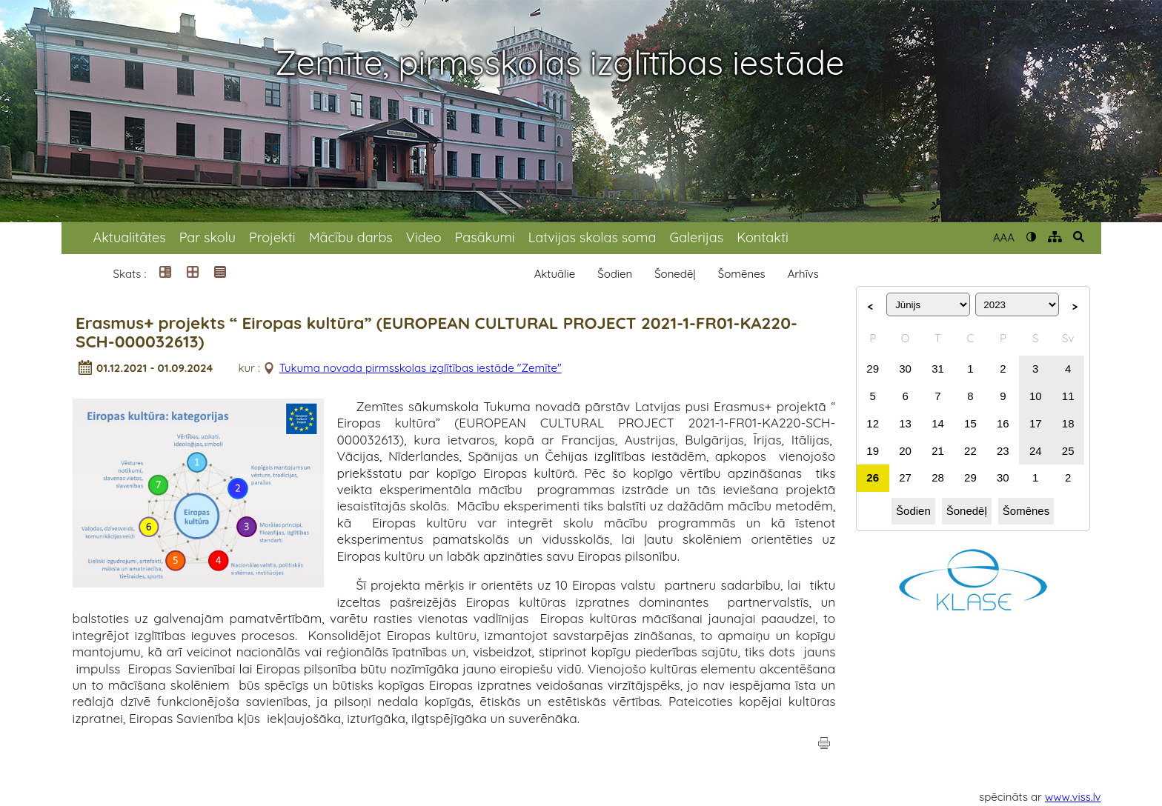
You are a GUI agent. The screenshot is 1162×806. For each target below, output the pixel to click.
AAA (1004, 237)
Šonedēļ (675, 274)
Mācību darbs (351, 237)
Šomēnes (742, 274)
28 (938, 477)
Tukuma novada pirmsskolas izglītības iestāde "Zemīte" (420, 368)
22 (970, 450)
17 (1035, 423)
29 (872, 368)
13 (905, 423)
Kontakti (762, 237)
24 (1035, 450)
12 (872, 423)
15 (970, 423)
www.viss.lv (1073, 797)
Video (424, 237)
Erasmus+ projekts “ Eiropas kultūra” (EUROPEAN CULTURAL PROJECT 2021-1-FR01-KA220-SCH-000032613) (436, 332)
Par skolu (207, 237)
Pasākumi (485, 237)
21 (938, 450)
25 (1068, 450)
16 (1003, 423)
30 (905, 368)
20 (905, 450)
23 (1003, 450)
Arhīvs (803, 274)
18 (1068, 423)
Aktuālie (555, 274)
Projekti (272, 237)
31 (938, 368)
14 (938, 423)
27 (905, 477)
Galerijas (696, 237)
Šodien (614, 274)
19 (872, 450)
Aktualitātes (129, 237)
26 (872, 477)
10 (1035, 396)
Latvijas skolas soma (592, 237)
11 (1068, 396)
